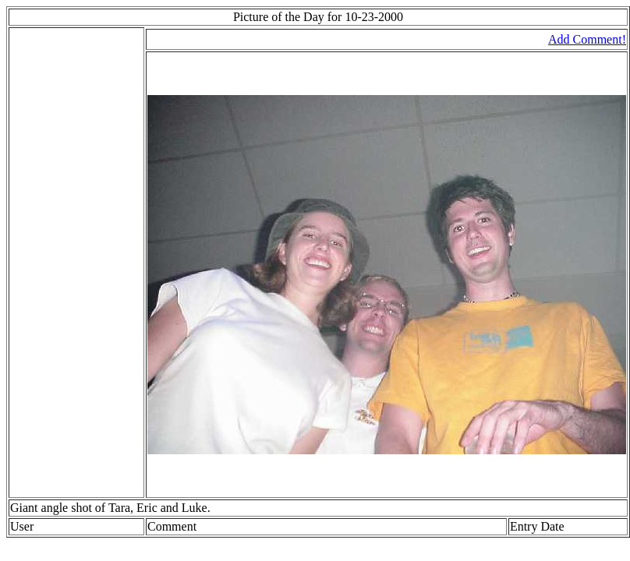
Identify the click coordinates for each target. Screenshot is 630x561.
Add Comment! (587, 39)
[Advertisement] (57, 262)
